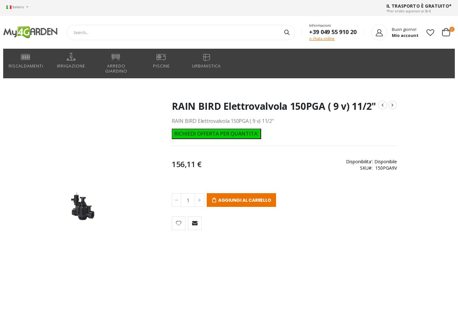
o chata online (322, 38)
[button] (430, 32)
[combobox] (181, 32)
